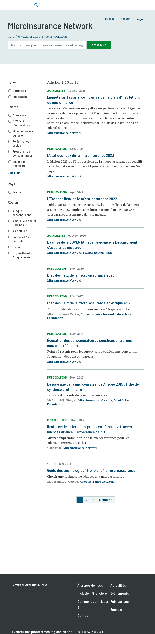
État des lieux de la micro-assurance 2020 (80, 275)
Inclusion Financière (92, 593)
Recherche (99, 45)
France (25, 192)
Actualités (25, 91)
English (110, 19)
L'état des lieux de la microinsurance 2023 (80, 155)
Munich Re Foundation (98, 252)
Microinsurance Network (64, 133)
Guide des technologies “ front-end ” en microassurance (91, 470)
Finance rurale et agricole (25, 133)
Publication (25, 97)
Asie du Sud (25, 231)
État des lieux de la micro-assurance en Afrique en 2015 (91, 302)
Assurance (25, 115)
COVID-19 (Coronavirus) (25, 123)
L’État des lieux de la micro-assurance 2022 (82, 198)
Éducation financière (25, 164)
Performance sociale (25, 143)
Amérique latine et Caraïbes (25, 223)
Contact (84, 615)
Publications (119, 601)
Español (126, 19)
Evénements (119, 593)
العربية (141, 19)
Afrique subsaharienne (25, 213)
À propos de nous (90, 585)
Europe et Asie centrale (25, 239)
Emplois (116, 609)
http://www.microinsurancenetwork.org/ (38, 36)
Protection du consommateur (25, 153)
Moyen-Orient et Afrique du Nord (25, 255)
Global (25, 247)
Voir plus (14, 173)
